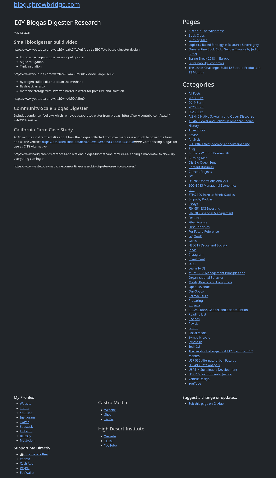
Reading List (197, 314)
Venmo (25, 459)
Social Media (198, 333)
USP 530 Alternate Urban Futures (212, 360)
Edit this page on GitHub (206, 403)
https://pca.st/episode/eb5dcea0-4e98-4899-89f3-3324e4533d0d (88, 142)
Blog (192, 149)
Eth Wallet (27, 473)
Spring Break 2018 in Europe (209, 58)
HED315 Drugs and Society (208, 245)
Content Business (201, 167)
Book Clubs (197, 35)
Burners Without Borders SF (209, 153)
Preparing (196, 300)
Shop (108, 414)
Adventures (197, 130)
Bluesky (25, 436)
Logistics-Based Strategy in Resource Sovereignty (224, 45)
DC (191, 176)
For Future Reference (204, 231)
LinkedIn (26, 431)
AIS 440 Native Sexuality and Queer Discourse (221, 116)
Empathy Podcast (201, 199)
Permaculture (198, 296)
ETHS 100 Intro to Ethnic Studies (212, 195)
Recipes (194, 319)
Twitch (24, 422)
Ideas (192, 250)
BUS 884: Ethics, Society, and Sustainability (219, 144)
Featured (195, 218)
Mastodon (27, 440)
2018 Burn (196, 98)
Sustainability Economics (206, 63)
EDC (192, 190)
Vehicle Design (199, 379)
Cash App (27, 463)
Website (25, 403)
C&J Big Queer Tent (202, 162)
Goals (193, 241)
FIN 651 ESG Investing (204, 208)
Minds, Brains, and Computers (210, 282)
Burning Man (198, 40)
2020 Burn (196, 107)
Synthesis (195, 342)
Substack (26, 426)
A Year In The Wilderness (206, 31)
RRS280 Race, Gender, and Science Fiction (218, 310)
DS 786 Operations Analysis (208, 181)
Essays (193, 204)
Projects (194, 305)
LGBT (192, 264)
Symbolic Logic (199, 337)
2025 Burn (196, 112)
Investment (197, 259)
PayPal (25, 468)
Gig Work (195, 236)
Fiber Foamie (198, 222)
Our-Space (196, 291)
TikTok (24, 408)
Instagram (196, 254)
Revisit (193, 323)
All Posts (195, 93)
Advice (193, 135)
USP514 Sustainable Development (213, 370)
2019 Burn (196, 103)
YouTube (195, 383)
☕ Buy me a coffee (34, 454)
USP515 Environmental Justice (210, 374)
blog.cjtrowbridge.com (47, 4)
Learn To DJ (197, 268)
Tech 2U (194, 346)
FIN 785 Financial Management (211, 213)
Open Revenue (199, 287)
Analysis (194, 139)
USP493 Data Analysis (204, 365)
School (193, 328)
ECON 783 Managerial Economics (212, 185)
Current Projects (200, 172)
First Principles (199, 227)
